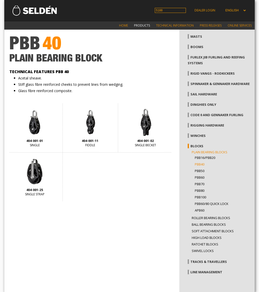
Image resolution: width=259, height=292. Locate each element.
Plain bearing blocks (209, 152)
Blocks (196, 146)
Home (123, 25)
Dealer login (205, 10)
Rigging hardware (207, 125)
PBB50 (199, 171)
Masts (196, 36)
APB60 (199, 210)
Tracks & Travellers (208, 261)
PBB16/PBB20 (205, 157)
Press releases (211, 25)
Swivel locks (203, 250)
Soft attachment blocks (213, 231)
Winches (198, 135)
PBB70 (199, 184)
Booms (196, 47)
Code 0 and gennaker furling (216, 115)
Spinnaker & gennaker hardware (220, 83)
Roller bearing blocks (211, 218)
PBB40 (199, 164)
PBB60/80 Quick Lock (211, 203)
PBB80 (199, 190)
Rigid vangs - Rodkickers (212, 73)
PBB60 (199, 177)
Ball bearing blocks (209, 224)
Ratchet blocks (205, 244)
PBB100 (200, 197)
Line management (206, 272)
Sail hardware (203, 94)
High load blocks (207, 237)
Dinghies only (203, 104)
